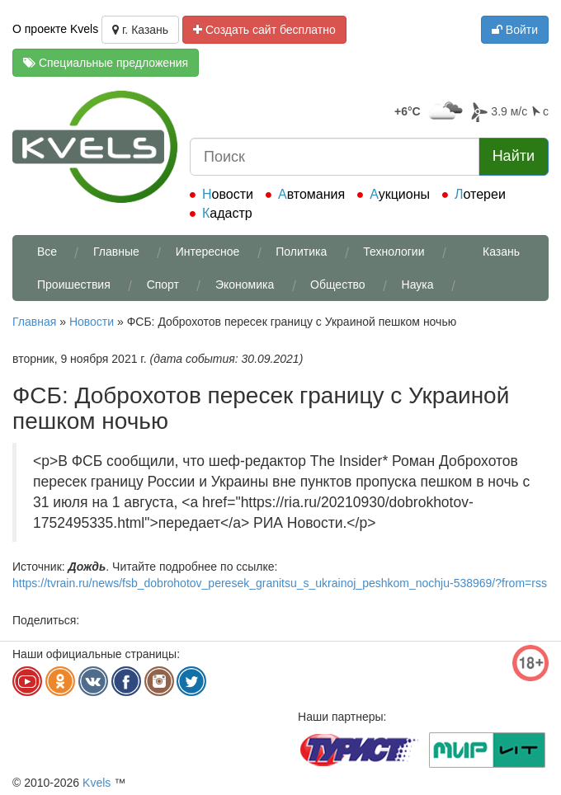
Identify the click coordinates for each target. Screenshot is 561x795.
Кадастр (227, 213)
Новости (227, 194)
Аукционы (400, 194)
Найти (514, 156)
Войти (515, 29)
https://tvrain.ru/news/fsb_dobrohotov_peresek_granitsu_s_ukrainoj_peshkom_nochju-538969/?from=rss (279, 583)
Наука (418, 284)
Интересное (208, 251)
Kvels (96, 782)
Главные (116, 251)
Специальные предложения (105, 62)
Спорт (163, 284)
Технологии (393, 251)
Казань (501, 251)
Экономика (244, 284)
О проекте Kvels (55, 28)
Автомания (311, 194)
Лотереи (480, 194)
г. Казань (140, 29)
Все (47, 251)
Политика (301, 251)
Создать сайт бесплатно (264, 29)
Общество (337, 284)
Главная (34, 321)
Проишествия (74, 284)
